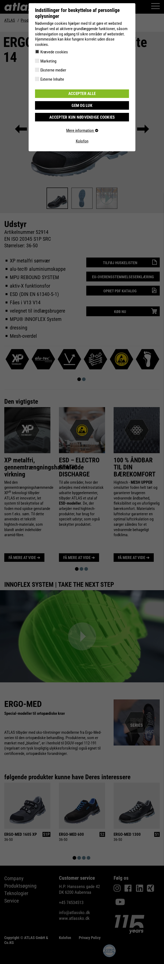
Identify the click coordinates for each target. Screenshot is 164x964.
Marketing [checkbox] (48, 61)
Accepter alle (82, 93)
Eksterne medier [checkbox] (53, 70)
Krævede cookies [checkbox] (54, 52)
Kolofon (82, 140)
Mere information (82, 130)
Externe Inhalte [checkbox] (52, 79)
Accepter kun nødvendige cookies (82, 116)
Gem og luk (82, 105)
